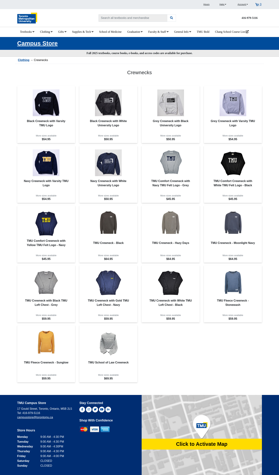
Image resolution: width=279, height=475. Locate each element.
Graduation (135, 31)
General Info (182, 31)
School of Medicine (110, 31)
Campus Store (37, 43)
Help (222, 4)
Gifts (62, 31)
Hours (206, 4)
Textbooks (27, 31)
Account (243, 4)
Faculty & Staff (158, 31)
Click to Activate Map (201, 444)
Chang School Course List (232, 31)
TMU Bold (203, 31)
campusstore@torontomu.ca (35, 417)
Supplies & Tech (82, 31)
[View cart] (258, 4)
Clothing (46, 31)
